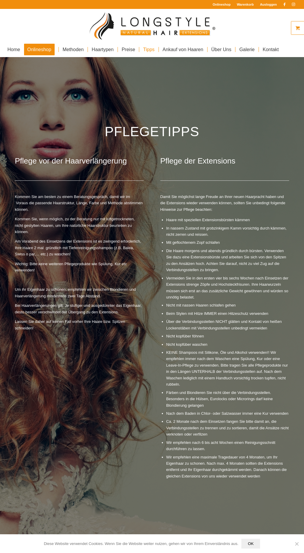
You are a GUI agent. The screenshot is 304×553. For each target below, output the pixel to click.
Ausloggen (268, 4)
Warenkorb (245, 4)
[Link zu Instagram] (293, 4)
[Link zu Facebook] (284, 4)
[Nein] (297, 544)
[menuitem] (222, 4)
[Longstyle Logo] (152, 25)
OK (251, 543)
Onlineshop (222, 4)
